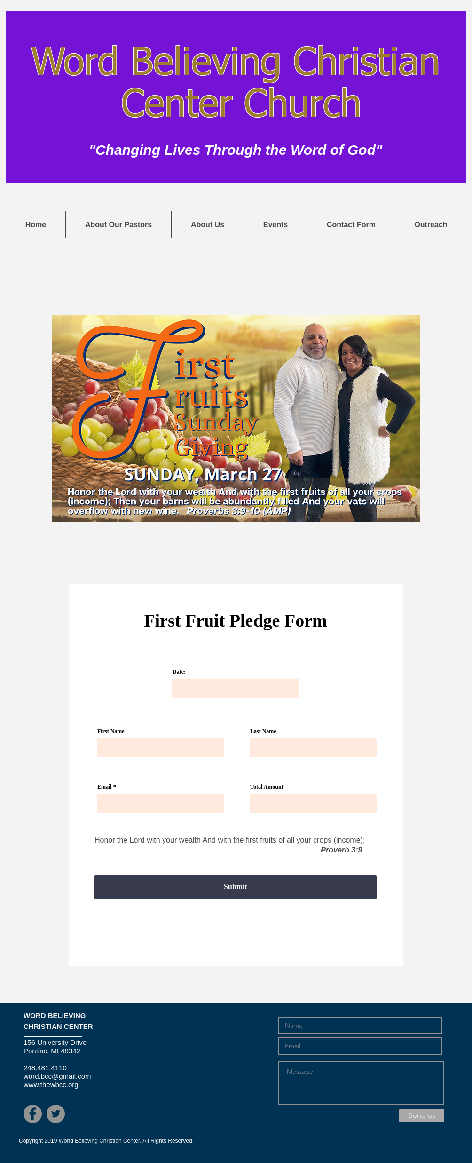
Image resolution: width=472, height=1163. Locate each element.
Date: (179, 672)
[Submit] (235, 887)
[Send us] (421, 1115)
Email (104, 786)
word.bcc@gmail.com (57, 1076)
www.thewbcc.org (51, 1085)
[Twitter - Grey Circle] (56, 1114)
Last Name (263, 731)
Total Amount (266, 786)
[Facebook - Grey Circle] (33, 1114)
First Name (111, 731)
